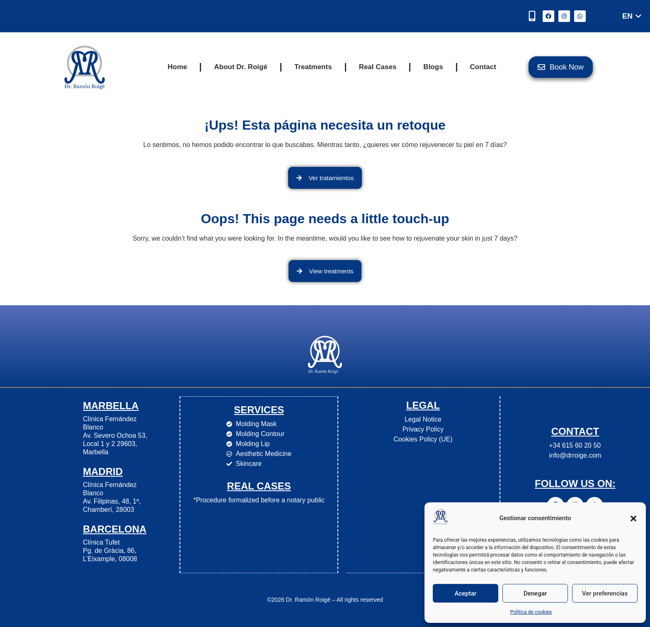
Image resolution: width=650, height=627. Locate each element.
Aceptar (466, 593)
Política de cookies (531, 612)
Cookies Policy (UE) (422, 439)
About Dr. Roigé (240, 67)
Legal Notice (422, 419)
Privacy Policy (423, 429)
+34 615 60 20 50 (575, 445)
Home (177, 67)
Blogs (433, 67)
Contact (483, 67)
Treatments (313, 67)
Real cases (259, 485)
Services (259, 409)
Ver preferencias (605, 593)
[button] (633, 518)
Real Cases (378, 67)
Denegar (535, 593)
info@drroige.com (575, 455)
